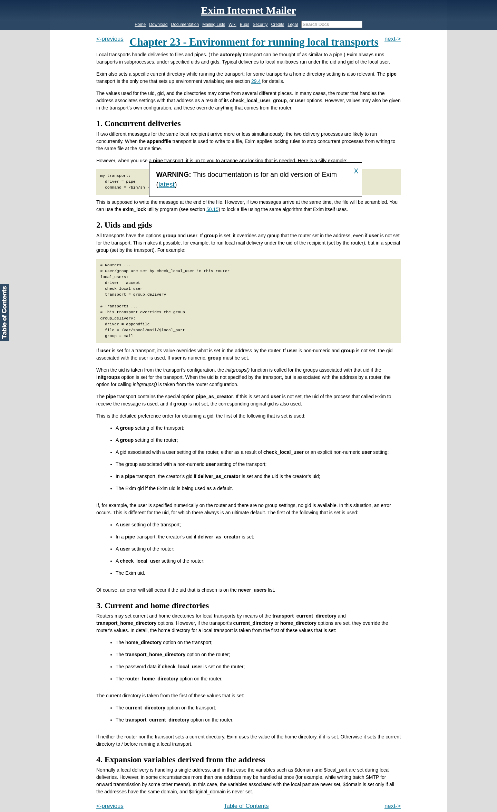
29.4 (256, 81)
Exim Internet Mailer (248, 10)
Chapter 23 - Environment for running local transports (253, 42)
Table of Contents (246, 806)
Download (158, 24)
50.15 (212, 209)
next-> (392, 39)
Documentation (185, 24)
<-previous (110, 39)
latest (166, 184)
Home (140, 24)
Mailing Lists (213, 24)
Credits (277, 24)
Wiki (232, 24)
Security (260, 24)
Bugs (244, 24)
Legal (293, 24)
